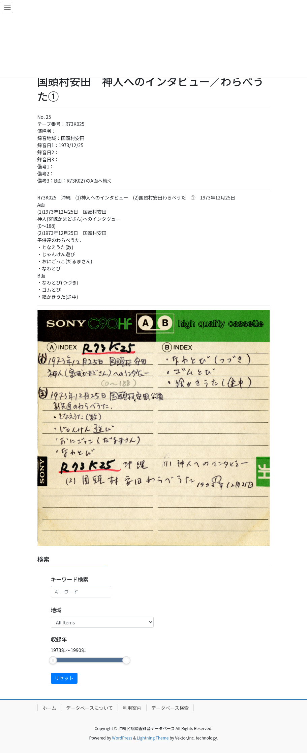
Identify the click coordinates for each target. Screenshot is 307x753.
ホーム (49, 707)
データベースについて (89, 707)
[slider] (53, 660)
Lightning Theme (153, 738)
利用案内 (132, 707)
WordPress (122, 738)
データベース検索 (170, 707)
